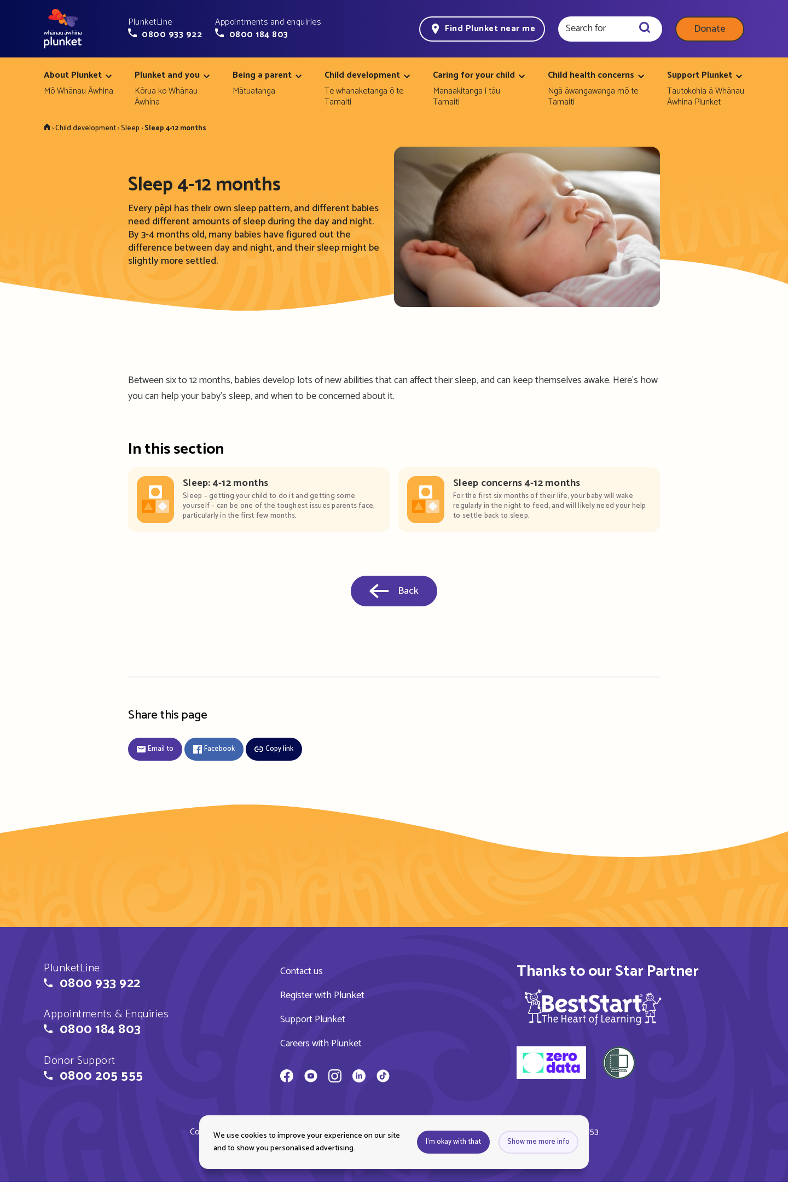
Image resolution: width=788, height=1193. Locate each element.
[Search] (644, 29)
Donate (710, 29)
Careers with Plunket (321, 1043)
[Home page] (63, 29)
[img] (593, 1007)
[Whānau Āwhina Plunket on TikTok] (383, 1077)
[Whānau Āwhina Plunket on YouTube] (310, 1077)
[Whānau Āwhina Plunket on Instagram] (334, 1077)
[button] (165, 28)
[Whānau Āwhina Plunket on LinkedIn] (359, 1077)
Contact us (301, 971)
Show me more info (538, 1142)
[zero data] (551, 1064)
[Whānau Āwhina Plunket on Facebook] (286, 1077)
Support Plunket (312, 1019)
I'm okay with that (453, 1142)
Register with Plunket (322, 995)
